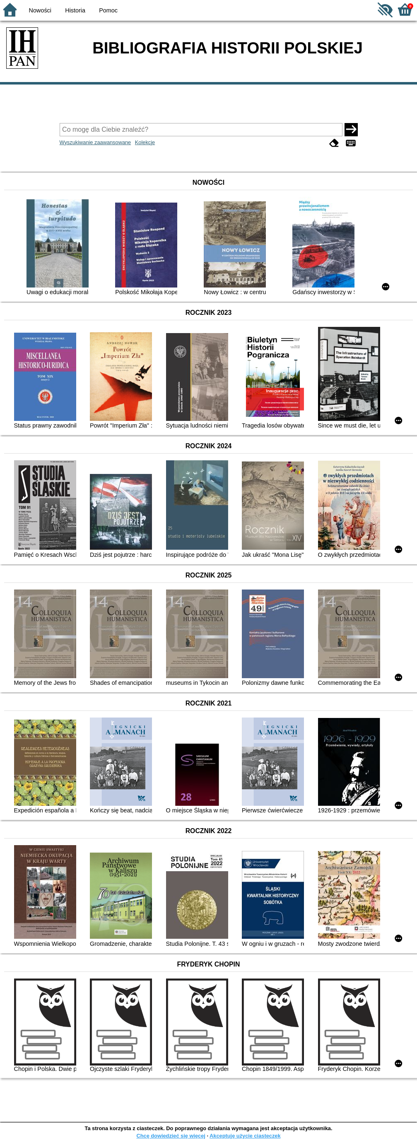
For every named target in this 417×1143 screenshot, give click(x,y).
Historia (75, 10)
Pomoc (108, 10)
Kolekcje (145, 142)
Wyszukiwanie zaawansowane (95, 142)
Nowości (40, 10)
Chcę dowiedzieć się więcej (170, 1136)
